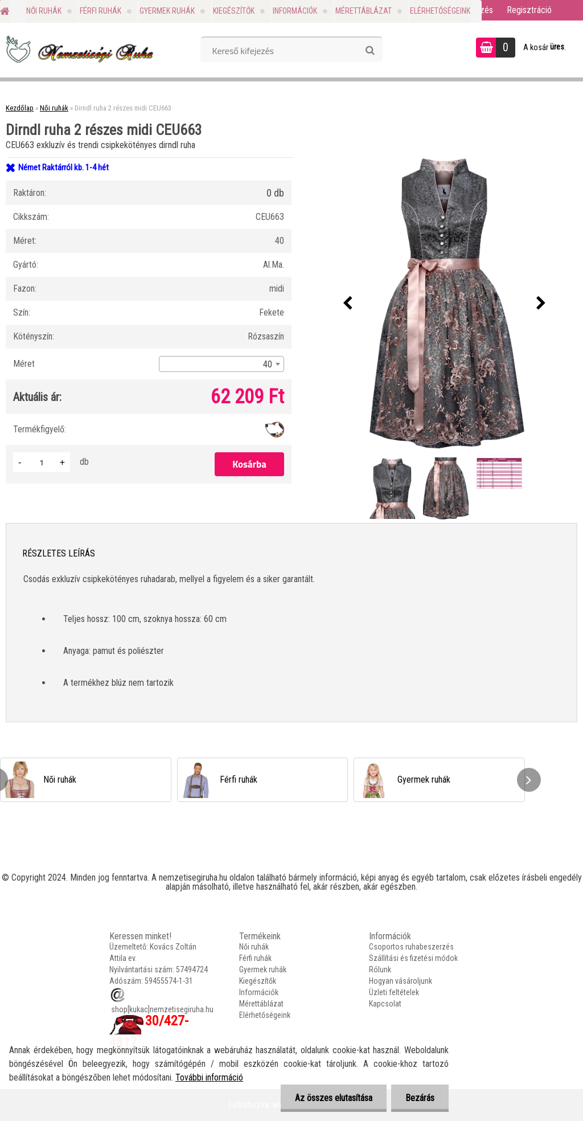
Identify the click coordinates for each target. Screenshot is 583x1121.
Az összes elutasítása (333, 1098)
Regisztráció (529, 10)
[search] (370, 51)
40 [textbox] (267, 364)
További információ (209, 1077)
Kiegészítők (233, 10)
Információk (295, 10)
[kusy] (41, 462)
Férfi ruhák (100, 10)
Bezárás (419, 1098)
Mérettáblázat (363, 10)
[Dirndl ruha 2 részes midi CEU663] (444, 304)
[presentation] (348, 304)
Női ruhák (43, 10)
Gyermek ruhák (167, 10)
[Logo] (78, 49)
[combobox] (221, 364)
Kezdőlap (20, 108)
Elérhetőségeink (440, 10)
